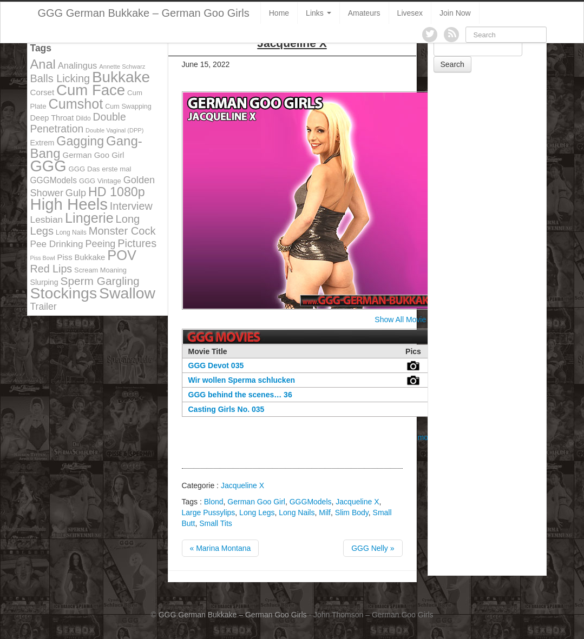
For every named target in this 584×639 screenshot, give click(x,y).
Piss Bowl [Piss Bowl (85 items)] (42, 258)
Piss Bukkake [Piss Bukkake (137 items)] (81, 257)
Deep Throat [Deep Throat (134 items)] (52, 118)
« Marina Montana (220, 548)
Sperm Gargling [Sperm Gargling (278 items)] (99, 281)
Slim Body (352, 512)
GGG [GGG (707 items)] (48, 166)
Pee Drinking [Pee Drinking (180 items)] (56, 243)
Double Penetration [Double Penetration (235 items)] (78, 123)
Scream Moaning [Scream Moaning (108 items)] (100, 270)
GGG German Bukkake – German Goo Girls (144, 13)
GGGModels (311, 501)
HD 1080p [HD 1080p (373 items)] (116, 192)
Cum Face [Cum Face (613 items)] (90, 90)
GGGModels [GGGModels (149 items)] (53, 180)
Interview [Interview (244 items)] (131, 206)
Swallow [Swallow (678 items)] (127, 293)
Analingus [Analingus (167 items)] (77, 66)
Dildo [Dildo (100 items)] (83, 118)
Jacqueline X (242, 485)
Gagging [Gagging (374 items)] (80, 141)
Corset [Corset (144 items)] (42, 92)
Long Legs (256, 512)
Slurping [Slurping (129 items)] (44, 282)
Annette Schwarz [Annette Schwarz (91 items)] (122, 66)
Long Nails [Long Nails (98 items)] (71, 232)
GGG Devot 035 (216, 365)
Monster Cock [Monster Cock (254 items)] (122, 231)
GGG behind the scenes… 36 (240, 394)
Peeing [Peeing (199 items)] (101, 243)
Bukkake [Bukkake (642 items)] (121, 77)
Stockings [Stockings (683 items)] (63, 293)
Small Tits (215, 523)
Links (318, 13)
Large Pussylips (208, 512)
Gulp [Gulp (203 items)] (75, 193)
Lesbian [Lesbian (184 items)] (46, 219)
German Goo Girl (256, 501)
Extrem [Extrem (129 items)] (42, 142)
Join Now (455, 13)
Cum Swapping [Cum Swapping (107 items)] (128, 106)
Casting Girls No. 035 (226, 409)
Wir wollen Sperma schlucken (242, 380)
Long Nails (296, 512)
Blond (214, 501)
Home (279, 13)
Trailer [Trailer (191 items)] (43, 306)
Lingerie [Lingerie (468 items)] (89, 217)
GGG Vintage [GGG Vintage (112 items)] (100, 181)
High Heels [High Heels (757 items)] (69, 204)
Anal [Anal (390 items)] (43, 64)
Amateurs (364, 13)
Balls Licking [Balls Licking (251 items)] (60, 78)
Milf (325, 512)
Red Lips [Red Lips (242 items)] (51, 269)
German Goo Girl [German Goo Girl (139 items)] (93, 154)
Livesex (410, 13)
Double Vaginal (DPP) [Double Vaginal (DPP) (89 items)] (114, 130)
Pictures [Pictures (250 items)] (136, 243)
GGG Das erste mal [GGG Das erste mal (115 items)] (99, 169)
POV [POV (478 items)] (121, 255)
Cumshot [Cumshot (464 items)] (76, 103)
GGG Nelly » (372, 548)
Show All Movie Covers (413, 319)
